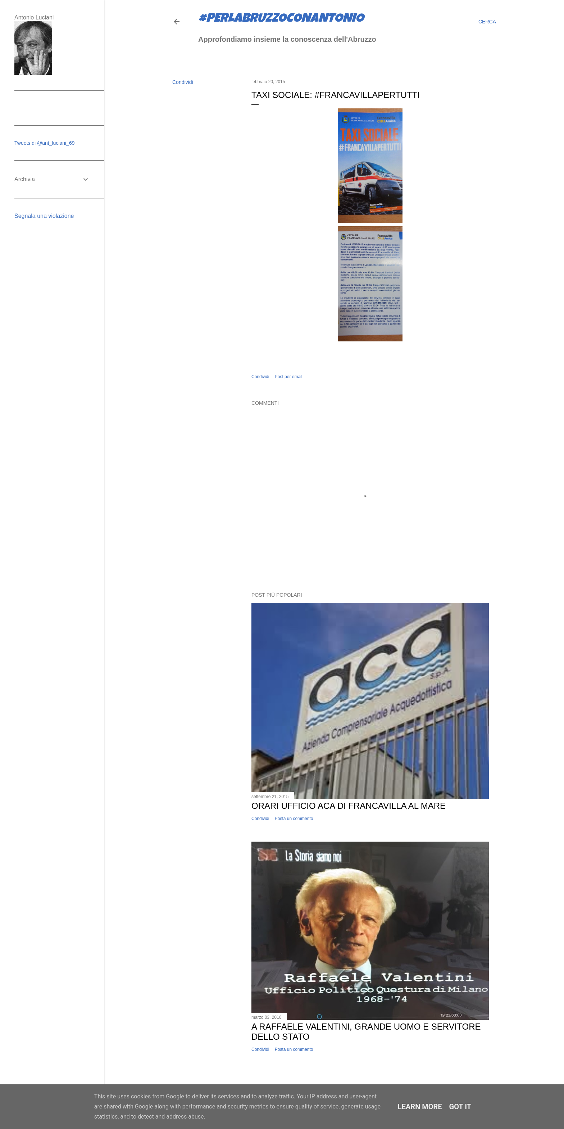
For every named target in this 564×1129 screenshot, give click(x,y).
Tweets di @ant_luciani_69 (44, 143)
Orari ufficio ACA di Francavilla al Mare (348, 806)
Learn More (420, 1106)
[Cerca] (487, 21)
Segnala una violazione (44, 216)
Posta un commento (294, 818)
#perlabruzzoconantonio (281, 19)
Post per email (289, 376)
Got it (460, 1106)
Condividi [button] (182, 82)
